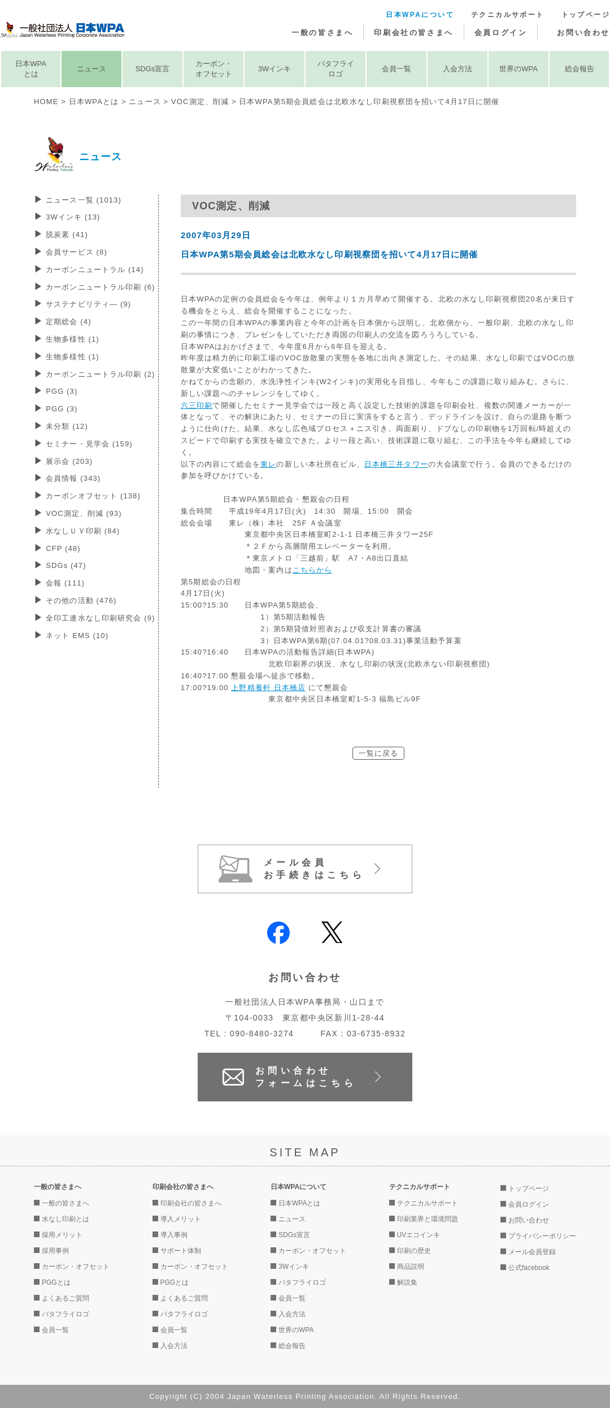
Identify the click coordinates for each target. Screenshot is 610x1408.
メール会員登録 (532, 1252)
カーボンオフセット (93, 496)
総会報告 (579, 68)
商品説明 (410, 1267)
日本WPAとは (30, 68)
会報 (65, 583)
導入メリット (180, 1219)
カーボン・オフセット (213, 68)
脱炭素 (67, 234)
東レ (268, 464)
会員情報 (73, 478)
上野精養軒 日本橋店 (268, 687)
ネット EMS (77, 635)
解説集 (407, 1282)
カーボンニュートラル (95, 269)
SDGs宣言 (153, 68)
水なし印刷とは (65, 1219)
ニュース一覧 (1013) (83, 200)
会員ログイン (501, 32)
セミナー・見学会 (89, 444)
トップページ (585, 15)
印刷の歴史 (414, 1251)
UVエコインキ (419, 1235)
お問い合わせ (583, 32)
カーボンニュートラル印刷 (100, 287)
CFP (63, 548)
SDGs (66, 565)
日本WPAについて (420, 15)
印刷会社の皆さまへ (413, 32)
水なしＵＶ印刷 (83, 531)
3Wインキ (274, 68)
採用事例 (55, 1251)
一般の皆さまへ (322, 32)
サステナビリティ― (88, 304)
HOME (46, 101)
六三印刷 (196, 405)
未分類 (67, 426)
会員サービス (76, 252)
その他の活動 (81, 600)
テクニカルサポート (507, 15)
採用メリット (62, 1235)
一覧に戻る (379, 753)
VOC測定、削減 (200, 101)
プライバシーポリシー (542, 1236)
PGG (61, 391)
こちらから (313, 570)
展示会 (69, 461)
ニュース (91, 68)
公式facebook (529, 1268)
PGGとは (56, 1282)
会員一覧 (396, 68)
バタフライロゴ (335, 68)
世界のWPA (518, 68)
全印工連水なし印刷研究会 (100, 618)
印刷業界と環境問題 (427, 1219)
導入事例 (174, 1235)
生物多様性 (72, 339)
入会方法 (457, 68)
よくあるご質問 (65, 1298)
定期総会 (68, 321)
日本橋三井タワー (396, 464)
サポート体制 (180, 1251)
